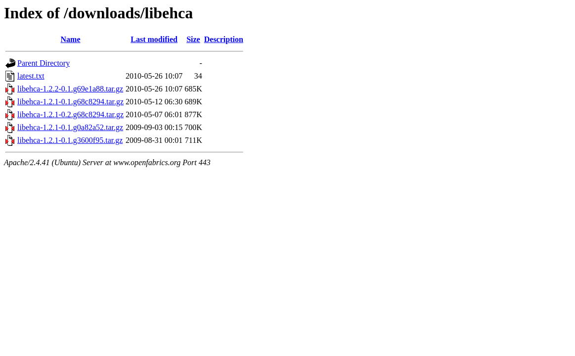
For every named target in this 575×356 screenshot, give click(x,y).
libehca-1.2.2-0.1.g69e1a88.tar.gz (70, 89)
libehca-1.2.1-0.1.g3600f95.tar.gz (70, 140)
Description (223, 39)
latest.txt (30, 76)
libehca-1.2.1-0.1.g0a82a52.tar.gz (70, 127)
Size (193, 39)
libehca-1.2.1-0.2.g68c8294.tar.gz (70, 114)
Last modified (154, 39)
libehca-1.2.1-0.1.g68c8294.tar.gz (70, 101)
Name (71, 39)
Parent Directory (43, 63)
